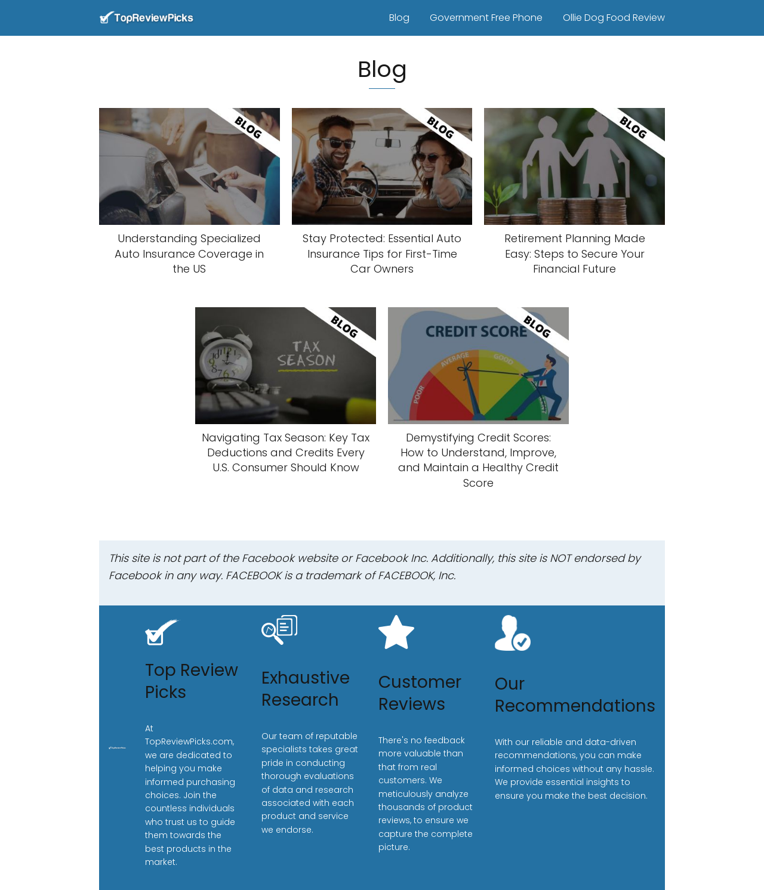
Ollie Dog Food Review (614, 17)
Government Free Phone (486, 17)
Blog (399, 17)
